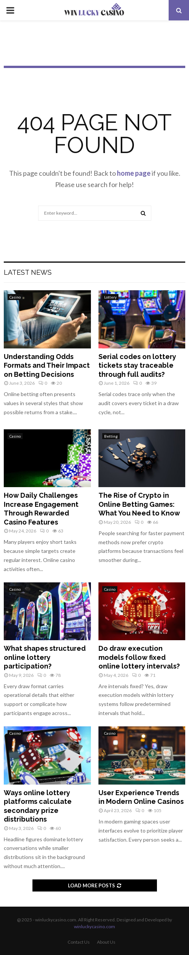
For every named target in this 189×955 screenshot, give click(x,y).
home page (134, 173)
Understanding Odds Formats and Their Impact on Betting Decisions (47, 365)
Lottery (110, 297)
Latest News (28, 272)
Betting (111, 436)
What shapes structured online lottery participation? (45, 657)
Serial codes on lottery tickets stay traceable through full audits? (137, 365)
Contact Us (79, 942)
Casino (15, 297)
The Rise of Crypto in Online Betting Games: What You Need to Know (139, 504)
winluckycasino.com (94, 926)
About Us (106, 942)
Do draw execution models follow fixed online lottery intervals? (139, 657)
